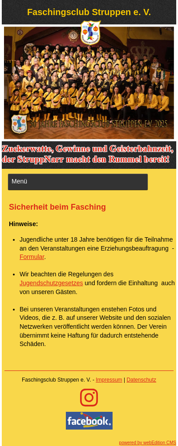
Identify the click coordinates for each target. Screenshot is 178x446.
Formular (32, 256)
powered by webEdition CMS (147, 442)
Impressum (109, 380)
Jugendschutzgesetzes (51, 283)
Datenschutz (141, 380)
